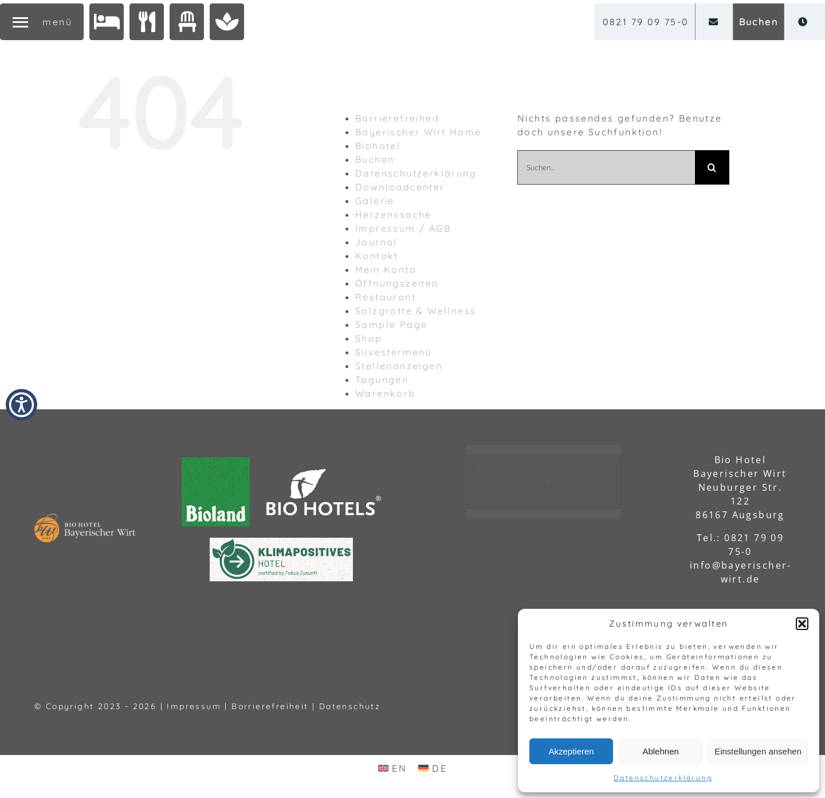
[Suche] (712, 167)
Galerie (375, 200)
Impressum (194, 706)
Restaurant (385, 297)
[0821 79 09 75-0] (646, 21)
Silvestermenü (393, 352)
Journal (376, 242)
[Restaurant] (146, 21)
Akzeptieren (571, 751)
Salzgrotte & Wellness (415, 310)
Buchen (374, 159)
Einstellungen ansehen (758, 751)
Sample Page (391, 324)
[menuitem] (392, 768)
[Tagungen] (187, 21)
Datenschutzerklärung (663, 777)
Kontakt (377, 255)
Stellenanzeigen (398, 365)
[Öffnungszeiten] (803, 21)
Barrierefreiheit (397, 118)
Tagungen (381, 379)
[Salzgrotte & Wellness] (227, 21)
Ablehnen (660, 751)
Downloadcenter (400, 187)
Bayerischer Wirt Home (418, 132)
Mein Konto (386, 269)
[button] (802, 623)
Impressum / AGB (403, 228)
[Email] (714, 21)
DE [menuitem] (439, 768)
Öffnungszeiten (397, 283)
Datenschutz (349, 706)
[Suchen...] (606, 167)
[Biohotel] (106, 21)
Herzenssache (393, 214)
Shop (369, 338)
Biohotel (377, 145)
